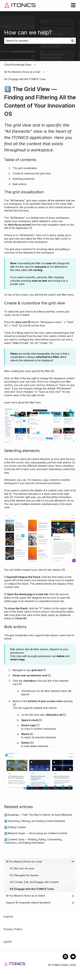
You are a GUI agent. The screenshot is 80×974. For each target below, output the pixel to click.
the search (49, 294)
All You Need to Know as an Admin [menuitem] (25, 895)
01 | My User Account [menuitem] (22, 868)
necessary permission (48, 483)
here (38, 402)
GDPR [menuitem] (7, 942)
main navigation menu (54, 224)
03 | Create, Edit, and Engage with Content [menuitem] (34, 882)
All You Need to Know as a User (22, 71)
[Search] (72, 41)
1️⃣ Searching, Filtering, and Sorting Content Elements (34, 820)
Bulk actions (19, 184)
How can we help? (28, 32)
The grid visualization (25, 168)
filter (47, 371)
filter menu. (68, 294)
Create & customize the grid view (32, 173)
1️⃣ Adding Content (15, 827)
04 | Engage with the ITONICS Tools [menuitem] (32, 888)
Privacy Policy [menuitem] (12, 929)
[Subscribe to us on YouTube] (73, 956)
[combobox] (36, 41)
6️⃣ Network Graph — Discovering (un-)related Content (35, 833)
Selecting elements (24, 178)
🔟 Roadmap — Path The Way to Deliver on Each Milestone (38, 814)
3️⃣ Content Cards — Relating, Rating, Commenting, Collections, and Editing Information (33, 841)
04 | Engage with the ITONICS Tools (25, 79)
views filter (66, 203)
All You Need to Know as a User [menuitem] (24, 861)
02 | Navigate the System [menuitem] (24, 875)
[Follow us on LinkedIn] (65, 956)
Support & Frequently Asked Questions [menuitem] (28, 902)
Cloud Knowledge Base (17, 64)
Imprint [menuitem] (8, 916)
